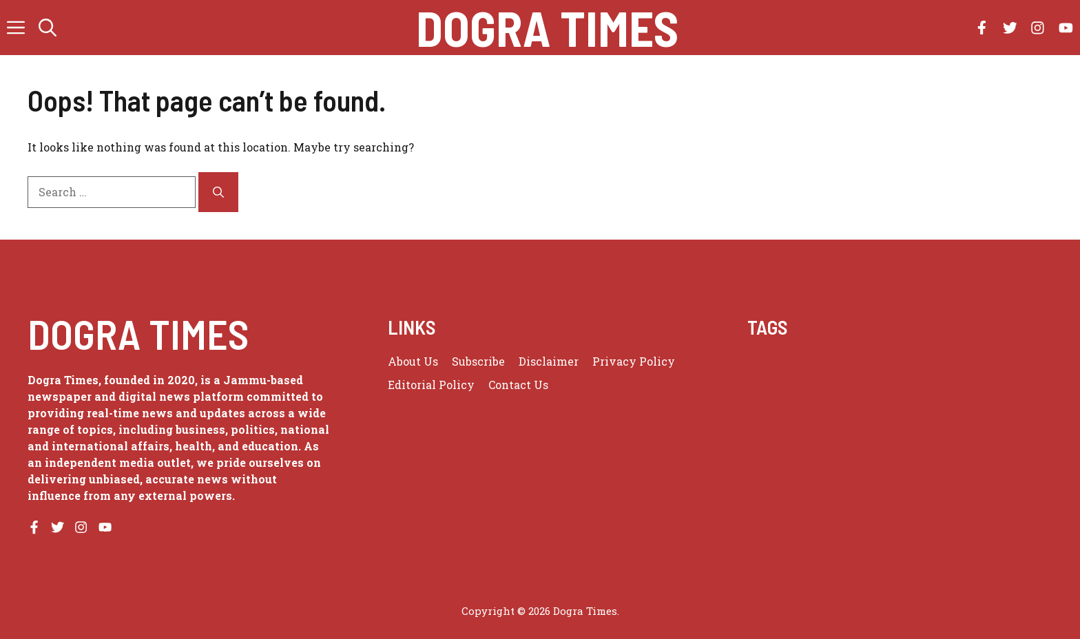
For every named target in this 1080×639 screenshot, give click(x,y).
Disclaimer (549, 361)
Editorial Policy (431, 384)
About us (413, 361)
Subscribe (478, 361)
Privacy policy (633, 361)
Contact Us (518, 384)
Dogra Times (547, 27)
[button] (47, 27)
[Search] (218, 192)
